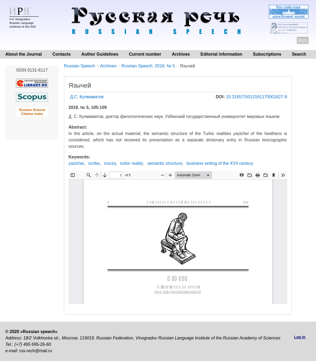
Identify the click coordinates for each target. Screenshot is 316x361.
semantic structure (164, 163)
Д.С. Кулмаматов (87, 97)
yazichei (76, 163)
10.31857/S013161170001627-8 (256, 97)
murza (110, 163)
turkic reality (131, 163)
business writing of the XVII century (220, 163)
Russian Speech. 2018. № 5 (148, 66)
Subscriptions (267, 54)
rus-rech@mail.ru (35, 350)
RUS (302, 40)
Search (299, 54)
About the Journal (23, 54)
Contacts (61, 54)
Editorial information (221, 54)
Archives (181, 54)
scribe (94, 163)
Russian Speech (79, 66)
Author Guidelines (99, 54)
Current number (145, 54)
